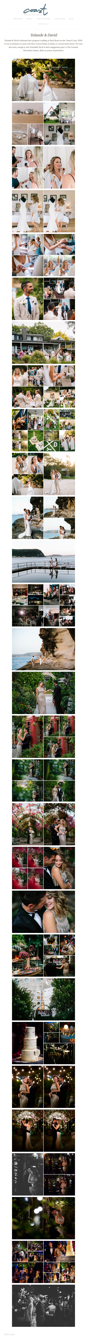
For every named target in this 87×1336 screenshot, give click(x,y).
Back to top (9, 1334)
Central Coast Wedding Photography (43, 9)
